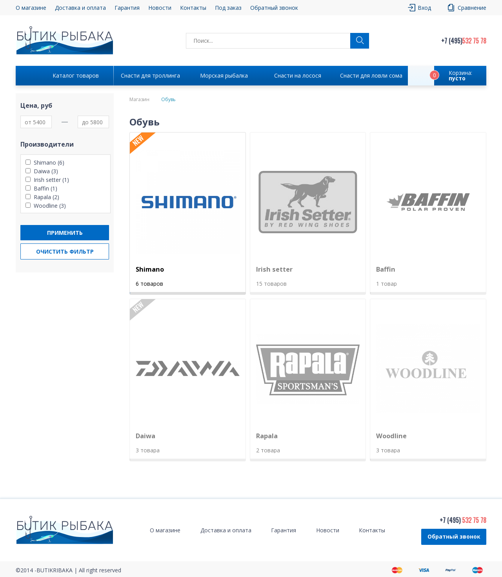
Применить (65, 232)
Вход (424, 7)
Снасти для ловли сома (371, 75)
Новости (159, 7)
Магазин (139, 99)
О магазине (31, 7)
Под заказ (228, 7)
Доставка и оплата (80, 7)
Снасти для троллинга (150, 75)
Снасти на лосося (297, 75)
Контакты (193, 7)
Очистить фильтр (65, 251)
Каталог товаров (76, 75)
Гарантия (127, 7)
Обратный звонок (274, 7)
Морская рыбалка (224, 75)
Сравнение (472, 7)
